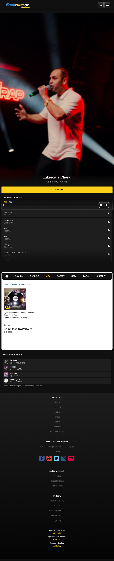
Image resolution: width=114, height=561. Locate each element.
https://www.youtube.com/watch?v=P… (19, 337)
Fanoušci (57, 417)
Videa (74, 276)
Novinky (19, 276)
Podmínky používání (57, 511)
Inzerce (57, 452)
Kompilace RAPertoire (21, 285)
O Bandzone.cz (57, 516)
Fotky (86, 276)
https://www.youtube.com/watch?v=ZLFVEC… (22, 340)
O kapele (34, 276)
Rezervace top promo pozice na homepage (57, 447)
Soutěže (57, 427)
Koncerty (101, 276)
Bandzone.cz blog (57, 432)
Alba (48, 276)
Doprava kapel (57, 486)
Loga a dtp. (57, 520)
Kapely (57, 402)
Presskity (57, 476)
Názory (61, 276)
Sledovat (57, 189)
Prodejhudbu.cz (57, 481)
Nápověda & (57, 501)
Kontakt (57, 506)
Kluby (57, 422)
